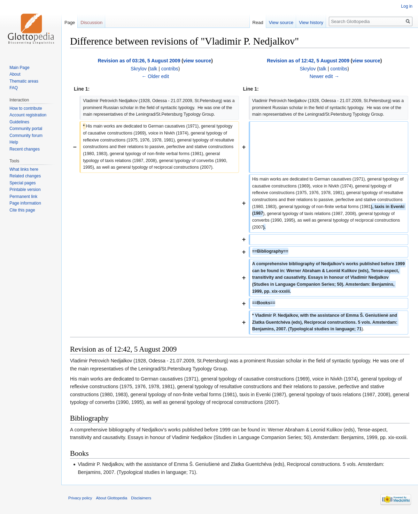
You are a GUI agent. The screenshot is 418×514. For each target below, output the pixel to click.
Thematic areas (23, 81)
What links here (23, 169)
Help (13, 142)
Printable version (24, 189)
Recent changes (24, 149)
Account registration (27, 115)
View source (281, 22)
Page (69, 22)
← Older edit (155, 76)
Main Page (19, 67)
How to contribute (25, 108)
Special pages (22, 183)
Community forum (25, 135)
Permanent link (23, 196)
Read (258, 22)
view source (197, 60)
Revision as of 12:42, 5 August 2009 (308, 60)
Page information (25, 203)
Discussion (91, 22)
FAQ (13, 87)
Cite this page (22, 210)
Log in (406, 6)
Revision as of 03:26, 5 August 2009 (139, 60)
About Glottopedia (111, 498)
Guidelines (19, 122)
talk (153, 68)
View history (311, 22)
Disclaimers (141, 498)
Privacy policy (80, 498)
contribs (169, 68)
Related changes (25, 176)
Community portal (25, 128)
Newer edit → (324, 76)
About (14, 74)
